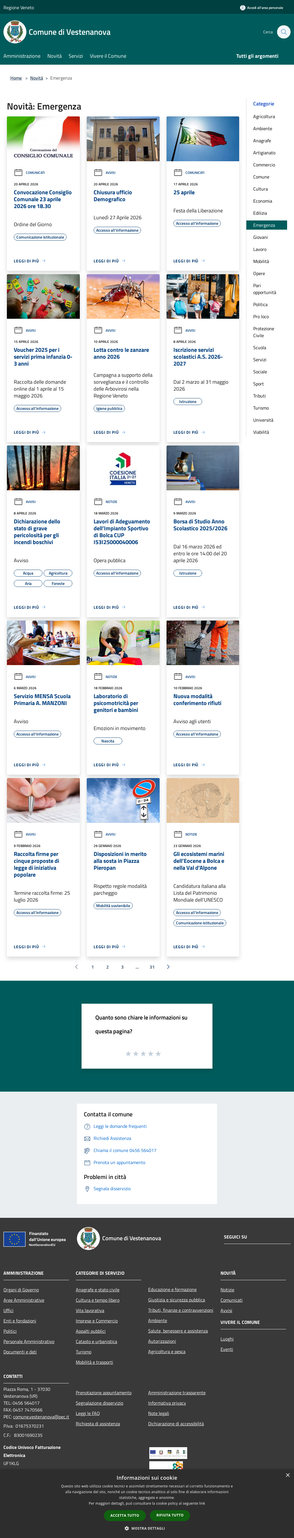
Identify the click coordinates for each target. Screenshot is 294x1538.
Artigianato (264, 152)
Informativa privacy (167, 1402)
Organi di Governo (21, 1289)
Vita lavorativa (90, 1310)
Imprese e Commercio (97, 1320)
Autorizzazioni (162, 1341)
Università (263, 419)
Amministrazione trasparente (177, 1392)
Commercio (264, 164)
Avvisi (104, 172)
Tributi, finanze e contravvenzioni (180, 1310)
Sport (258, 383)
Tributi (259, 395)
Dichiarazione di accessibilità (176, 1423)
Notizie (105, 501)
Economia (262, 200)
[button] (147, 1528)
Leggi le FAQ (88, 1413)
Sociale (260, 371)
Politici (10, 1331)
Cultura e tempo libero (97, 1300)
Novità (36, 77)
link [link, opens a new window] (202, 1503)
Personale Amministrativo (28, 1341)
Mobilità (261, 261)
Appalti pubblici (91, 1331)
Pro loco (261, 316)
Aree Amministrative (23, 1300)
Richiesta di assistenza (98, 1423)
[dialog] (147, 1503)
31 (152, 966)
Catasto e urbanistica (96, 1341)
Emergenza (264, 225)
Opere (259, 273)
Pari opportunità (264, 289)
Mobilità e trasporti (94, 1362)
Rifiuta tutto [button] (170, 1515)
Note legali (158, 1413)
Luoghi (227, 1338)
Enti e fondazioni (19, 1320)
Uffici (8, 1310)
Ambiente (262, 128)
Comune (261, 176)
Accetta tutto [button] (125, 1515)
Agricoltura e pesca (166, 1351)
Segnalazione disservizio (99, 1402)
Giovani (260, 237)
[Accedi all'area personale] (262, 7)
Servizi (259, 359)
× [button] (287, 1475)
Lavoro (259, 249)
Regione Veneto (18, 7)
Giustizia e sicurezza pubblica (176, 1299)
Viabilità (261, 432)
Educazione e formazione (172, 1289)
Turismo (261, 407)
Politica (260, 304)
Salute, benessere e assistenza (178, 1330)
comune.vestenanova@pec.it (41, 1416)
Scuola (259, 347)
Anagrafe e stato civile (97, 1289)
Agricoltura (264, 116)
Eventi (226, 1349)
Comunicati (29, 172)
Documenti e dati (20, 1351)
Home (16, 77)
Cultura (260, 188)
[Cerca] (284, 32)
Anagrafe (262, 140)
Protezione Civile (263, 332)
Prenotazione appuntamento (103, 1392)
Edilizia (260, 213)
